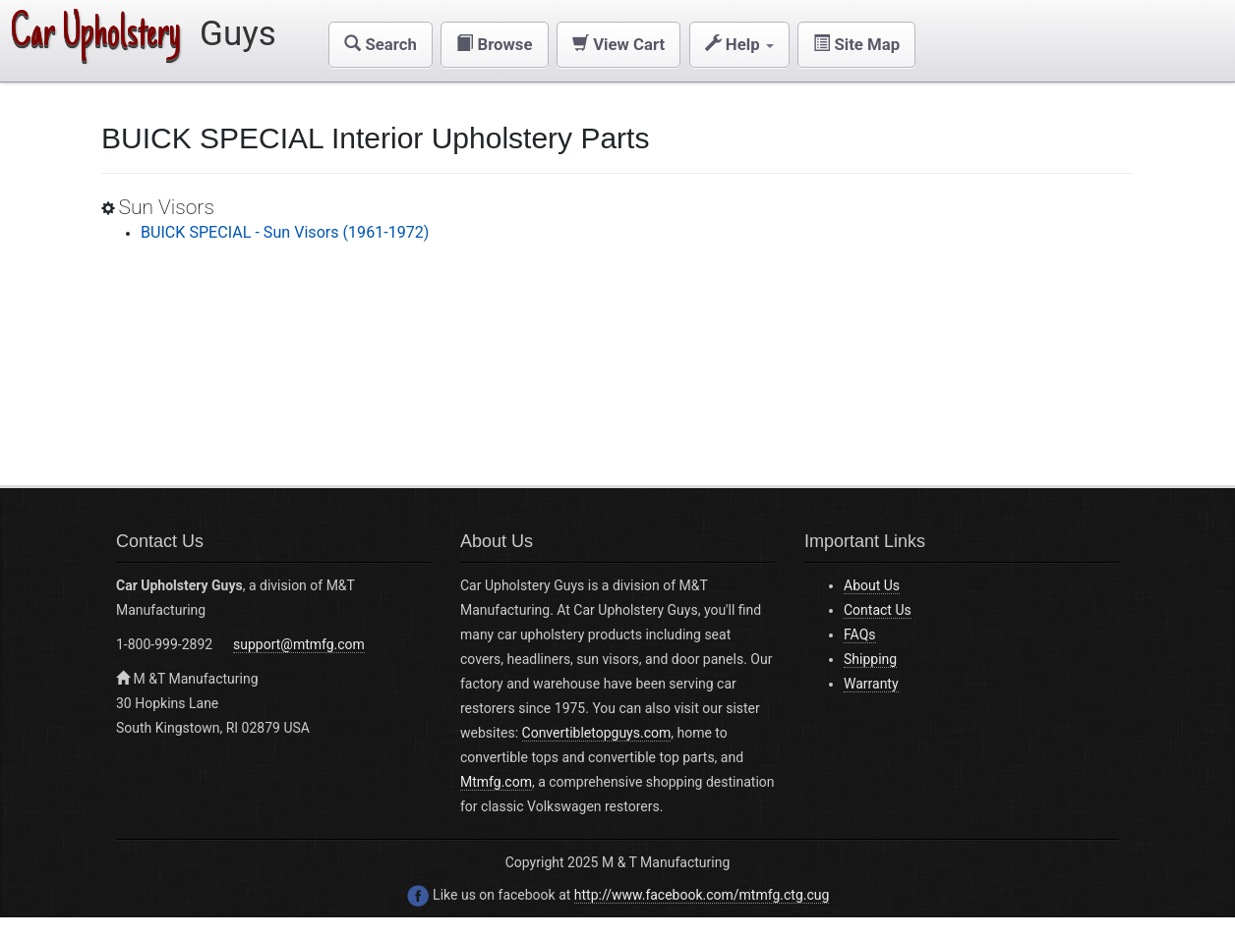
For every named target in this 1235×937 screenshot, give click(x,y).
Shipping (870, 659)
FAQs (860, 634)
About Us (872, 585)
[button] (380, 45)
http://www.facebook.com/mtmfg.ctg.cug (702, 895)
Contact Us (878, 610)
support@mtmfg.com (299, 644)
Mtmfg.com (496, 782)
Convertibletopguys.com (597, 733)
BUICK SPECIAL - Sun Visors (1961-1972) (285, 232)
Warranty (871, 683)
